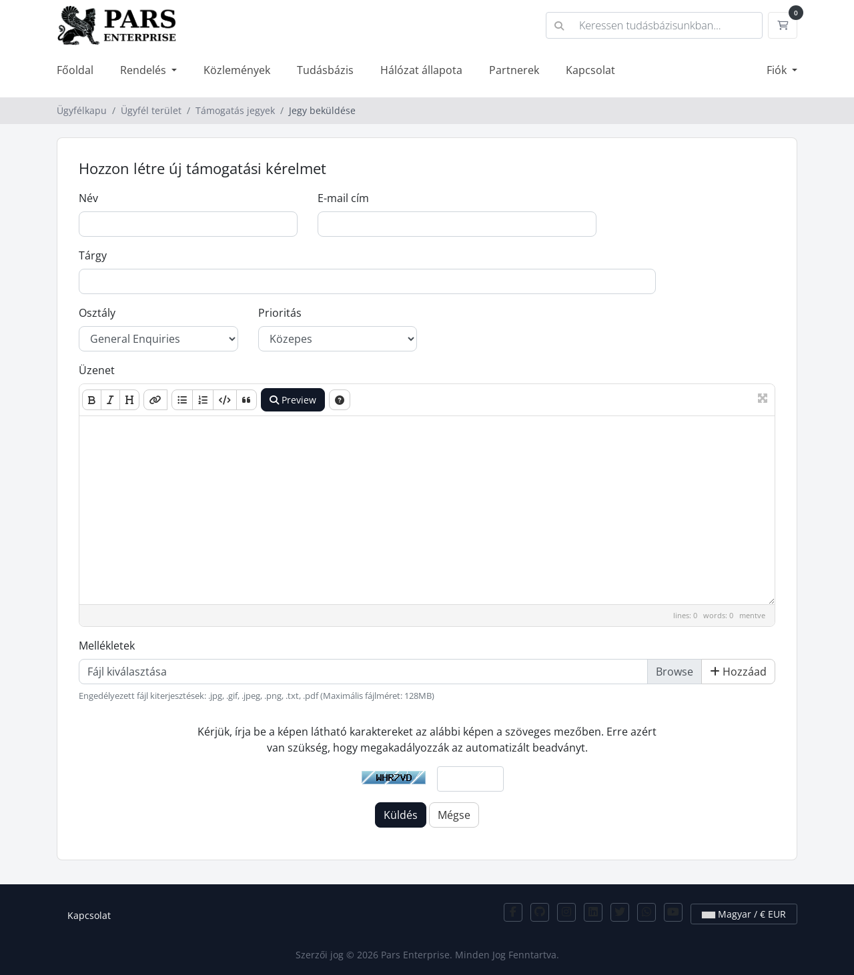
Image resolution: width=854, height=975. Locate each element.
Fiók (778, 70)
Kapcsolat (590, 70)
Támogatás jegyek (235, 110)
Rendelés (144, 70)
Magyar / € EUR (744, 914)
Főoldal (75, 70)
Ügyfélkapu (82, 110)
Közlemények (236, 70)
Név (88, 198)
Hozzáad (738, 671)
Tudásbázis (325, 70)
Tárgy (93, 255)
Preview (293, 399)
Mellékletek (107, 645)
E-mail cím (343, 198)
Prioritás (280, 312)
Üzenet (97, 370)
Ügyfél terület (151, 110)
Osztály (97, 312)
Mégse (454, 815)
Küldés (401, 815)
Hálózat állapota (421, 70)
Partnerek (514, 70)
